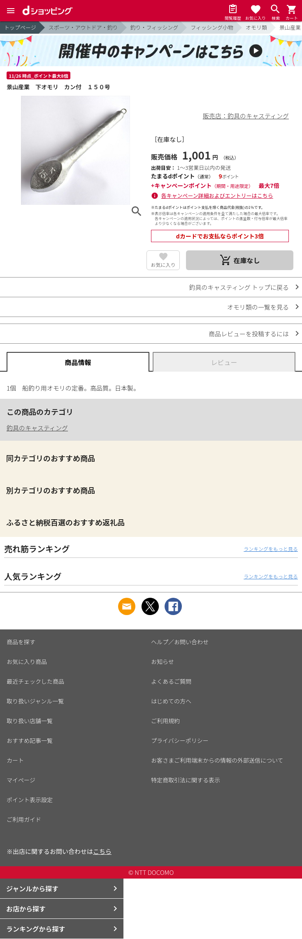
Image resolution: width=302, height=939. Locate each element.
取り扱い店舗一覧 (30, 721)
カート (15, 760)
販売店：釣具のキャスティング (246, 115)
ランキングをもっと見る (271, 548)
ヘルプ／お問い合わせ (180, 642)
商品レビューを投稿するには (249, 334)
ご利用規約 (165, 721)
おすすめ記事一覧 (30, 740)
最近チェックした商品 (35, 681)
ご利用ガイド (24, 819)
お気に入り (163, 264)
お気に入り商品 (27, 661)
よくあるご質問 (171, 681)
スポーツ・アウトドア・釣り (83, 27)
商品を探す (21, 642)
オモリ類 (256, 27)
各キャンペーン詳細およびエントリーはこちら (217, 195)
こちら (102, 851)
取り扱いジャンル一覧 (35, 701)
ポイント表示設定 (30, 800)
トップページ (20, 27)
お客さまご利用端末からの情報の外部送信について (217, 760)
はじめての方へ (171, 701)
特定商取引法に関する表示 (185, 780)
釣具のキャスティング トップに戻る (239, 287)
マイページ (21, 780)
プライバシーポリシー (180, 740)
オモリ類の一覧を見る (258, 307)
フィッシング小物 (211, 27)
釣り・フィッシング (154, 27)
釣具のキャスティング (37, 427)
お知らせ (162, 661)
